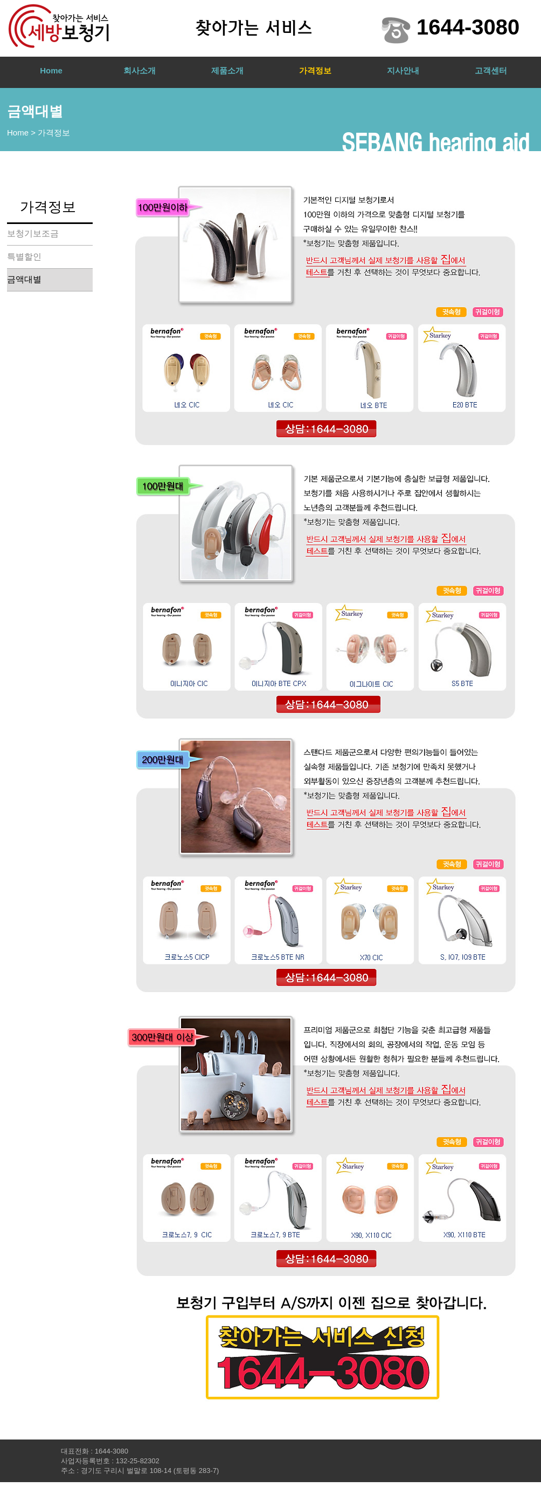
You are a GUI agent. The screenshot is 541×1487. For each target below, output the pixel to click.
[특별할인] (50, 257)
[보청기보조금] (50, 233)
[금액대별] (50, 279)
